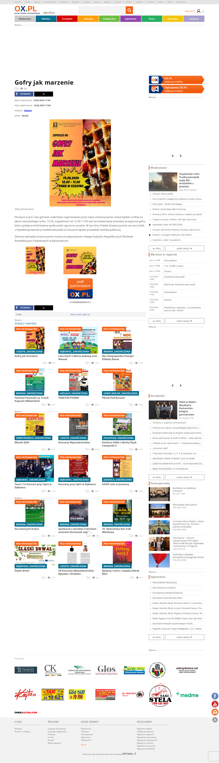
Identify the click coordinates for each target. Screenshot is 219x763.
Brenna (17, 2)
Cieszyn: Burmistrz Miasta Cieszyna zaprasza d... (177, 229)
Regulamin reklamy (145, 743)
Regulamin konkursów (146, 746)
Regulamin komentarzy (146, 737)
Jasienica (107, 2)
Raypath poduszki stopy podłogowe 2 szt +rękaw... (178, 628)
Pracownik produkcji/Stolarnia (168, 592)
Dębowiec (64, 2)
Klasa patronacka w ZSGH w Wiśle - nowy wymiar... (178, 438)
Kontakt (51, 740)
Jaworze (118, 2)
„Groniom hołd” (160, 448)
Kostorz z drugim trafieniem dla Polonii (172, 234)
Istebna (96, 2)
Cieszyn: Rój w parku (163, 193)
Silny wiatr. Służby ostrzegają (167, 204)
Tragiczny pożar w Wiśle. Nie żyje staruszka (174, 219)
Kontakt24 (67, 19)
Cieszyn (37, 2)
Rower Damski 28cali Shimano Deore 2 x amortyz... (178, 603)
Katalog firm (109, 19)
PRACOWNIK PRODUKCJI (165, 582)
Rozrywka (173, 19)
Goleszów (75, 2)
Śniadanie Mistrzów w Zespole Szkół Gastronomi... (178, 432)
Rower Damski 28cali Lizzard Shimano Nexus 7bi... (178, 608)
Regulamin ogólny (144, 728)
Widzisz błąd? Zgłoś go (80, 314)
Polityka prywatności (145, 731)
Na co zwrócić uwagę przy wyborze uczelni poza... (178, 198)
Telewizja (88, 19)
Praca (152, 19)
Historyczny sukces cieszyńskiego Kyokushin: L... (177, 427)
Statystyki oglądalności (57, 731)
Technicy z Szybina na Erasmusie (169, 422)
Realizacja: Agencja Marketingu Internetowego (109, 754)
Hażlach (87, 2)
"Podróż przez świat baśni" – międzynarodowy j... (177, 443)
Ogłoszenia (130, 19)
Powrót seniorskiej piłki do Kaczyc (169, 209)
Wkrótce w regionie (163, 254)
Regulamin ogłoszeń (145, 734)
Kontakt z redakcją (22, 731)
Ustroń (160, 2)
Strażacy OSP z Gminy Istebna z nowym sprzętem (177, 214)
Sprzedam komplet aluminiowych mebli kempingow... (172, 623)
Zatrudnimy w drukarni (164, 587)
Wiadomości (25, 19)
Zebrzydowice (181, 2)
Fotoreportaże (160, 483)
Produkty (51, 734)
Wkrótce (46, 19)
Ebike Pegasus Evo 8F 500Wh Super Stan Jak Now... (178, 618)
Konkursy (194, 19)
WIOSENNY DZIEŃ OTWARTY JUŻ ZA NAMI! (174, 458)
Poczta (84, 744)
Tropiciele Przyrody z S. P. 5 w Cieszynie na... (175, 453)
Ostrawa (129, 2)
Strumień (150, 2)
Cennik (51, 737)
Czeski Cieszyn (50, 2)
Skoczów (139, 2)
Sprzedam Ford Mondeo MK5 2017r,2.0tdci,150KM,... (167, 597)
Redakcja (18, 728)
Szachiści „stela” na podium (166, 239)
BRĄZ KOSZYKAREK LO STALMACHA (170, 468)
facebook (23, 93)
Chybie (27, 2)
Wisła (169, 2)
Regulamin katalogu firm (147, 740)
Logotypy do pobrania (57, 728)
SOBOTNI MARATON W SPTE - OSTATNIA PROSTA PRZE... (177, 463)
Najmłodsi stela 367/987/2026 (167, 224)
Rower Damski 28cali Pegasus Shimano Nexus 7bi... (178, 613)
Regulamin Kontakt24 (146, 748)
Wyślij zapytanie (54, 743)
